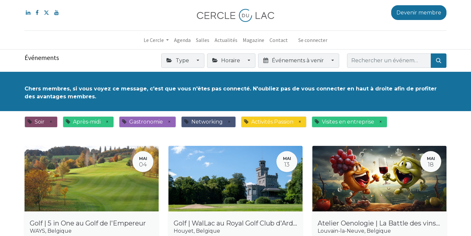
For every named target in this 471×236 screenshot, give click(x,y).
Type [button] (178, 60)
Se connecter (312, 40)
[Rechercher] (438, 60)
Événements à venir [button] (294, 60)
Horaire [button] (226, 60)
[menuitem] (182, 40)
